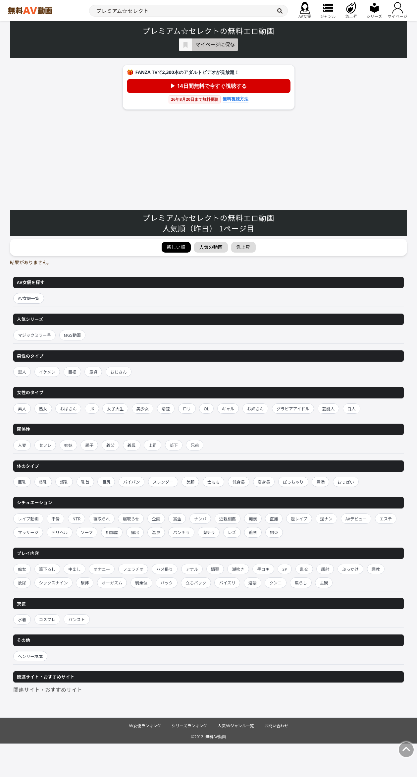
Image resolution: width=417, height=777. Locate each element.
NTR (76, 518)
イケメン (47, 372)
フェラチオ (133, 569)
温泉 (156, 532)
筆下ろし (47, 569)
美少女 (142, 408)
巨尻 (106, 482)
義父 (110, 445)
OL (206, 408)
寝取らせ (131, 518)
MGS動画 (72, 335)
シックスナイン (53, 582)
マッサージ (28, 532)
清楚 (166, 408)
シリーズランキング (189, 725)
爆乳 (64, 482)
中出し (74, 569)
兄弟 (194, 445)
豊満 (320, 482)
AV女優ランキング (145, 725)
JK (91, 408)
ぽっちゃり (293, 482)
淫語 (252, 582)
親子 (89, 445)
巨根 (72, 372)
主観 (324, 582)
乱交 (304, 569)
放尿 (22, 582)
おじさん (118, 372)
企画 (156, 518)
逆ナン (326, 518)
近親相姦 (227, 518)
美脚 (190, 482)
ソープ (86, 532)
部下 (174, 445)
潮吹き (238, 569)
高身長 (264, 482)
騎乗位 (141, 582)
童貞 (93, 372)
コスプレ (47, 619)
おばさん (68, 408)
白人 (351, 408)
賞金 (177, 518)
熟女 (43, 408)
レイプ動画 (28, 518)
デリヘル (59, 532)
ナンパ (200, 518)
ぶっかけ (350, 569)
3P (284, 569)
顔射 (325, 569)
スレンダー (163, 482)
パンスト (76, 619)
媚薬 (215, 569)
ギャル (228, 408)
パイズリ (227, 582)
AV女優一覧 (28, 298)
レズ (232, 532)
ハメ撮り (164, 569)
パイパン (131, 482)
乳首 (85, 482)
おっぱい (346, 482)
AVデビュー (356, 518)
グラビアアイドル (293, 408)
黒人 (22, 372)
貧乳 (43, 482)
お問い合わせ (276, 725)
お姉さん (255, 408)
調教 (376, 569)
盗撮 (274, 518)
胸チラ (208, 532)
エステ (386, 518)
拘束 (274, 532)
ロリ (187, 408)
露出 (135, 532)
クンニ (275, 582)
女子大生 (115, 408)
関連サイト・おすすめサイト (47, 689)
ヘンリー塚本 (30, 656)
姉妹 (68, 445)
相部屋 (112, 532)
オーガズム (112, 582)
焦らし (300, 582)
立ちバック (195, 582)
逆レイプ (299, 518)
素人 (22, 408)
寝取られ (101, 518)
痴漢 (253, 518)
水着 (22, 619)
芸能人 (328, 408)
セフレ (45, 445)
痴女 (22, 569)
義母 (132, 445)
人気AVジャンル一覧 (236, 725)
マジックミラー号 (34, 335)
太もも (213, 482)
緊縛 (84, 582)
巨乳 (22, 482)
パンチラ (181, 532)
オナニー (101, 569)
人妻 (22, 445)
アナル (192, 569)
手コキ (263, 569)
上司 (152, 445)
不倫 (55, 518)
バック (166, 582)
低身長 (239, 482)
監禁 (253, 532)
